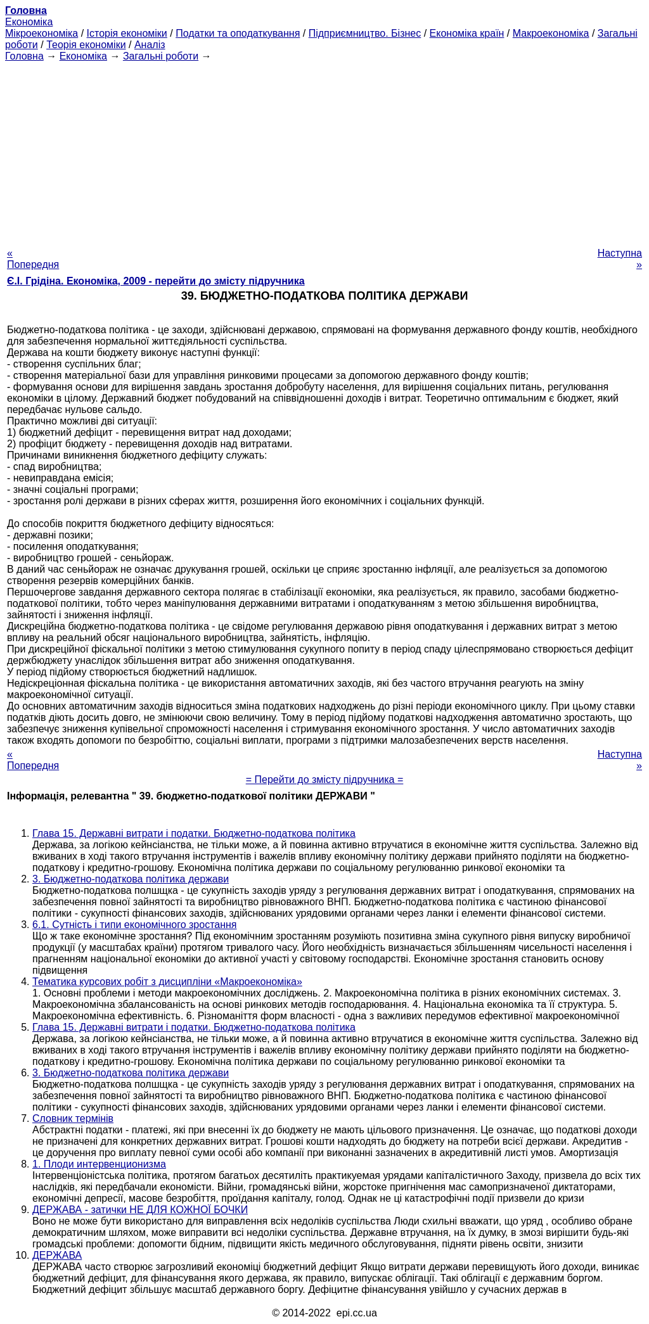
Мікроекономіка (41, 33)
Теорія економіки (85, 44)
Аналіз (149, 44)
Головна (24, 56)
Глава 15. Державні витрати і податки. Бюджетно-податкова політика (194, 833)
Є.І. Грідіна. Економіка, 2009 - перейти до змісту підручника (156, 281)
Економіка (29, 21)
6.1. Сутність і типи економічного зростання (134, 924)
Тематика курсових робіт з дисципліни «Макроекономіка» (167, 981)
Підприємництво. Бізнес (365, 33)
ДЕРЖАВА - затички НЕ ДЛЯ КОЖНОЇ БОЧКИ (140, 1209)
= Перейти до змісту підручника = (325, 779)
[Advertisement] (324, 150)
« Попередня (33, 259)
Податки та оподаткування (238, 33)
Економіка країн (467, 33)
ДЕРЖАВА (57, 1255)
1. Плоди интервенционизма (99, 1164)
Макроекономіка (551, 33)
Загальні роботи (160, 56)
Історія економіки (127, 33)
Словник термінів (72, 1118)
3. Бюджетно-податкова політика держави (130, 879)
